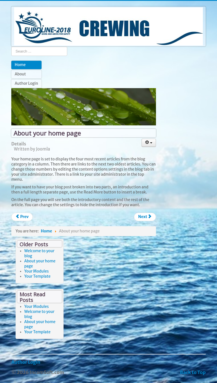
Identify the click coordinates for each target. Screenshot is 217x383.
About (20, 74)
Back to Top (193, 372)
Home (20, 64)
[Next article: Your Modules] (145, 217)
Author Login (26, 83)
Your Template (37, 276)
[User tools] (149, 143)
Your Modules (36, 271)
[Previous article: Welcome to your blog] (22, 217)
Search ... (11, 46)
